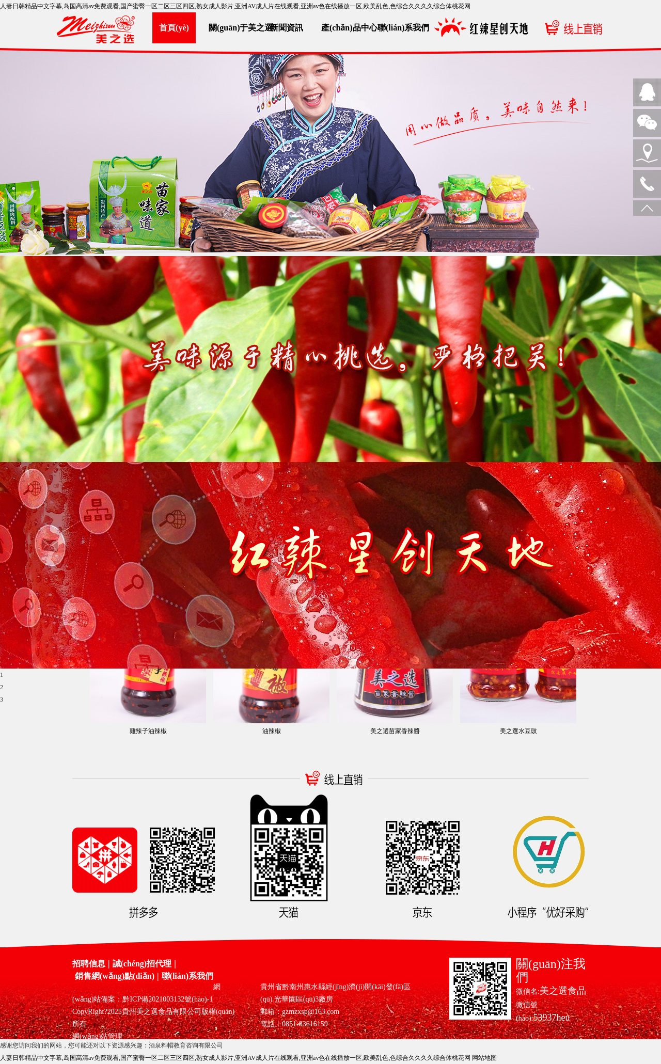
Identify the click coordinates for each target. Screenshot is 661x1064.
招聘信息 (88, 963)
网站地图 (484, 1057)
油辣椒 (271, 731)
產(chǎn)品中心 (343, 27)
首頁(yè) (174, 27)
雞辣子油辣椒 (148, 731)
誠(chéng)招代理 (142, 963)
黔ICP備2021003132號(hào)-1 (167, 999)
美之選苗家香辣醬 (395, 731)
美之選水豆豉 (518, 731)
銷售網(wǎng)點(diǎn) (114, 976)
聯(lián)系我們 (399, 27)
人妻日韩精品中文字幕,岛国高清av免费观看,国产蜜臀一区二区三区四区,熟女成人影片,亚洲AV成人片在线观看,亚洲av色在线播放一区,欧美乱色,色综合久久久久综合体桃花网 (235, 6)
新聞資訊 (286, 27)
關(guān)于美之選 (230, 27)
